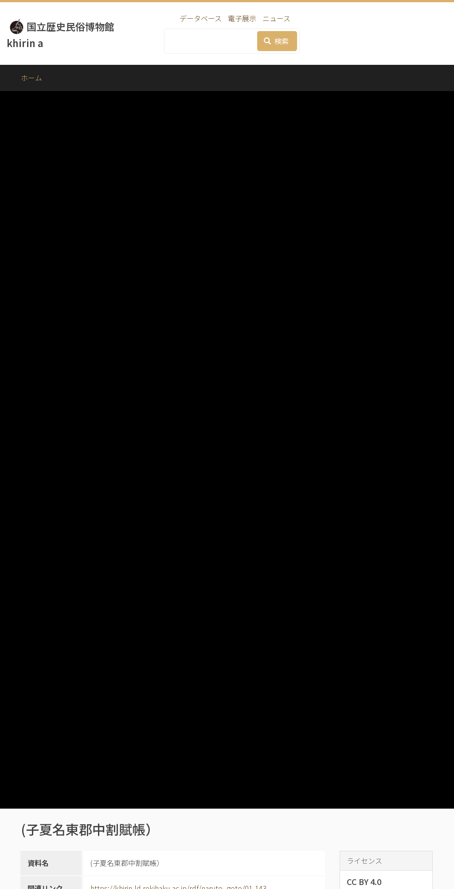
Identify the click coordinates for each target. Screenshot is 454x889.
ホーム (31, 77)
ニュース (276, 18)
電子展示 (242, 18)
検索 (276, 41)
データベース (201, 18)
